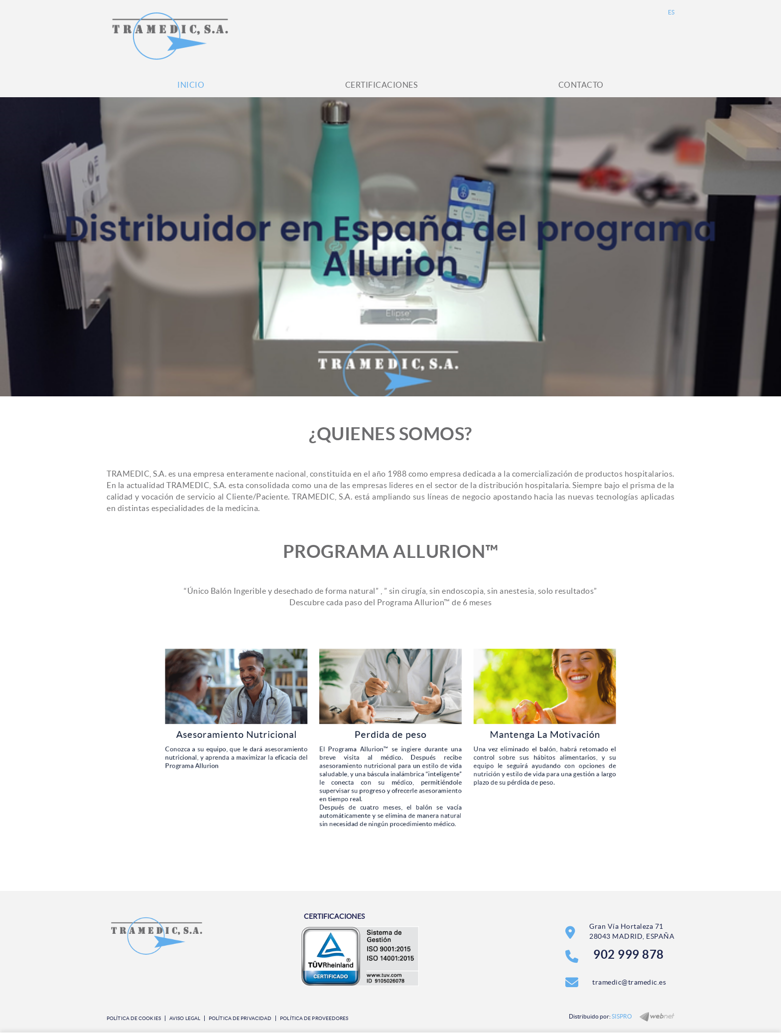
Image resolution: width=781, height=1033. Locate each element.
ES (671, 12)
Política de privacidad (240, 1018)
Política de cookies (134, 1018)
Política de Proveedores (314, 1018)
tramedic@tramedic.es (629, 982)
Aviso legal (184, 1018)
